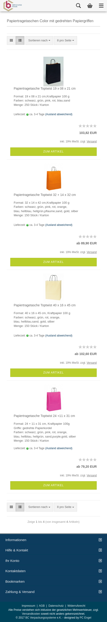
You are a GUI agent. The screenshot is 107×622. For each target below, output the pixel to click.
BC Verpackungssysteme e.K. (43, 617)
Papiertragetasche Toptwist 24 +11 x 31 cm (44, 416)
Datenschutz (56, 605)
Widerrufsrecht (76, 605)
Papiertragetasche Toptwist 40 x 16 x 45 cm (45, 305)
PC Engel (85, 617)
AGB (42, 605)
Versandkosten (31, 613)
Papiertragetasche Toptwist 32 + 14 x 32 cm (45, 195)
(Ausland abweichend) (58, 114)
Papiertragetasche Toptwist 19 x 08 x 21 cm (45, 88)
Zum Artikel (53, 151)
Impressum (28, 605)
